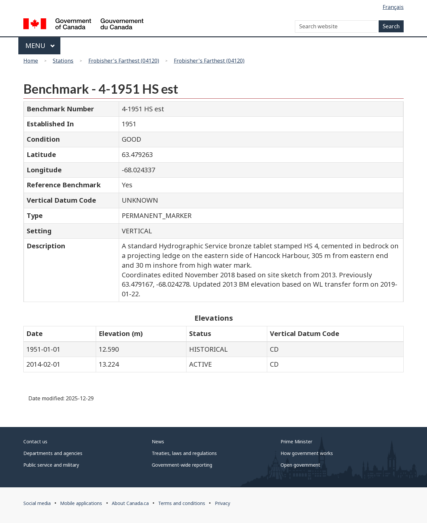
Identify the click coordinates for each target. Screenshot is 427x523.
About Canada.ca (130, 503)
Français (393, 7)
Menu (40, 45)
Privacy (222, 503)
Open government (300, 465)
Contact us (35, 441)
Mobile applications (81, 503)
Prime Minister (296, 441)
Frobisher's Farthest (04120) (123, 60)
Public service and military (51, 465)
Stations (63, 60)
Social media (37, 503)
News (158, 441)
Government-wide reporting (182, 465)
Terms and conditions (181, 503)
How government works (307, 453)
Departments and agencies (52, 453)
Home (30, 60)
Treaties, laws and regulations (184, 453)
